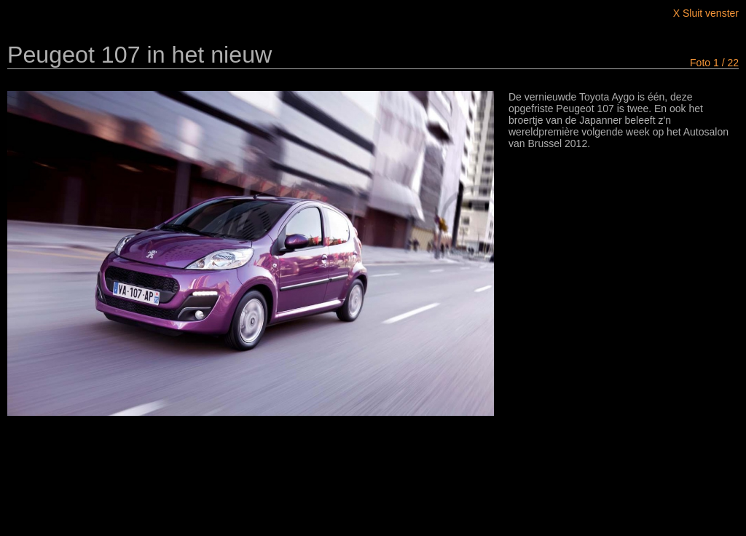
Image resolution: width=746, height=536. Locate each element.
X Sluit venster (706, 13)
